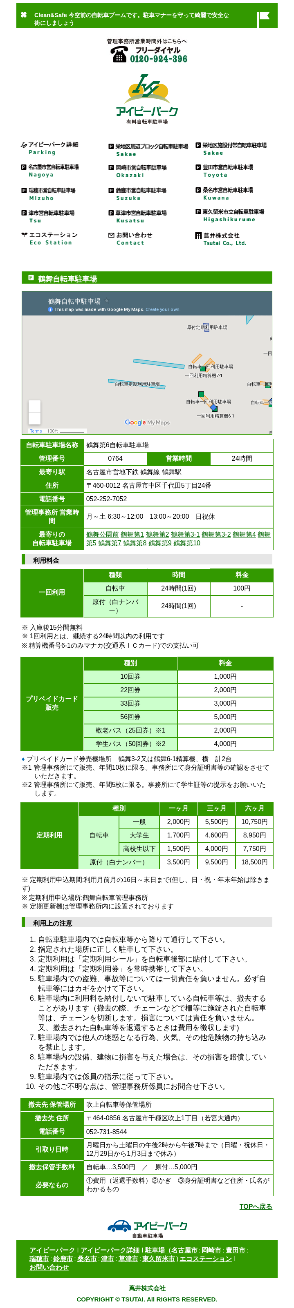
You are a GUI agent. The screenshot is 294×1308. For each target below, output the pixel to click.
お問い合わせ (147, 238)
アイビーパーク (52, 1250)
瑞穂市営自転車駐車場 (59, 193)
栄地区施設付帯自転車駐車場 (234, 148)
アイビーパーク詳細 (59, 148)
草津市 (128, 1258)
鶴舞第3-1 (185, 534)
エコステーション (59, 238)
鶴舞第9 (160, 543)
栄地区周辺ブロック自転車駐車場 (147, 148)
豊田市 (235, 1250)
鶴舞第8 (134, 543)
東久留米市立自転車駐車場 (234, 215)
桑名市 (87, 1258)
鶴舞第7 (109, 543)
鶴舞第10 (186, 543)
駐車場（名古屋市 (171, 1250)
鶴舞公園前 (102, 534)
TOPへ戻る (256, 1206)
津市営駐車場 (59, 215)
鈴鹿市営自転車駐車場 (147, 193)
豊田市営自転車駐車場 (234, 170)
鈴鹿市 (63, 1258)
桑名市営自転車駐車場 (234, 193)
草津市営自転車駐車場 (147, 215)
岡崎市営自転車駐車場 (147, 170)
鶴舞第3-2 (216, 534)
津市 (107, 1258)
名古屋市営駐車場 (59, 170)
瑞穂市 (39, 1258)
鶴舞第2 (157, 534)
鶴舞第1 (132, 534)
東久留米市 (158, 1258)
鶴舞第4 (244, 534)
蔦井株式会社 (234, 238)
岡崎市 (211, 1250)
